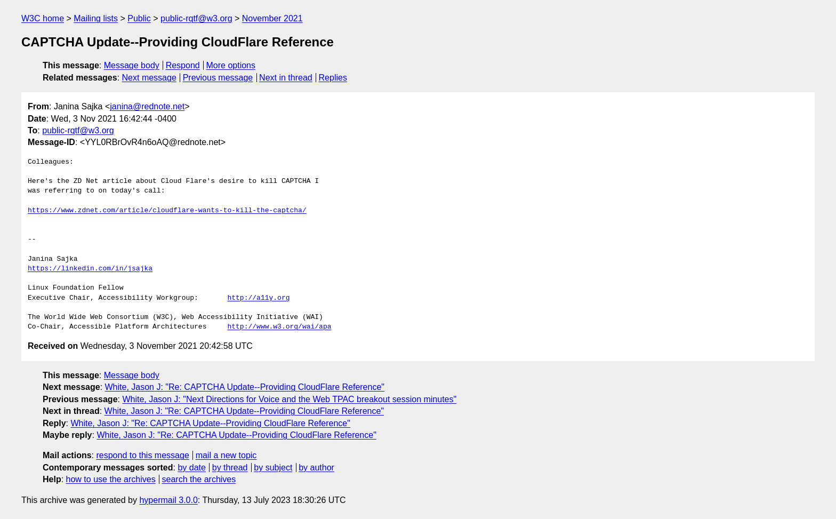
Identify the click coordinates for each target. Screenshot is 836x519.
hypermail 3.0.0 (168, 500)
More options (231, 65)
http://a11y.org (258, 298)
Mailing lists (96, 18)
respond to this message (142, 455)
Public (139, 18)
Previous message (218, 77)
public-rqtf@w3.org (196, 18)
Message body (131, 65)
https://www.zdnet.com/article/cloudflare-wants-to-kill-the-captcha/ (167, 210)
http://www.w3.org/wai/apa (279, 327)
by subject (273, 467)
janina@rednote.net (147, 106)
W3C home (42, 18)
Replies (333, 77)
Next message (149, 77)
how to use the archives (111, 479)
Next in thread (285, 77)
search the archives (199, 479)
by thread (230, 467)
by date (191, 467)
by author (316, 467)
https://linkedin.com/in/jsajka (90, 269)
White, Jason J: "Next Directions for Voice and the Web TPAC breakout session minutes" (289, 399)
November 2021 (272, 18)
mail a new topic (226, 455)
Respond (183, 65)
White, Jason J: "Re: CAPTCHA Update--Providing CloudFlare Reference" (244, 387)
